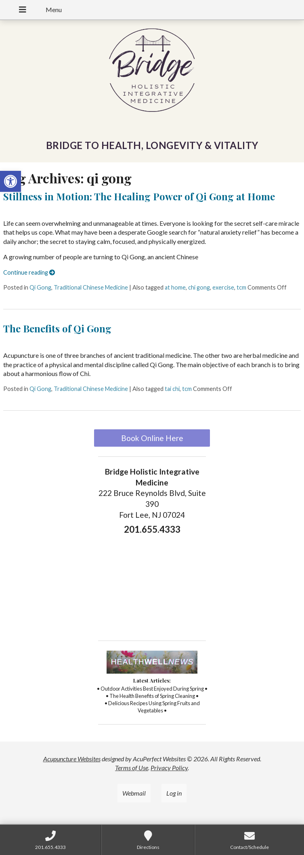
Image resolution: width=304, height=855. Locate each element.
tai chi (172, 388)
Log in (174, 793)
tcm (241, 287)
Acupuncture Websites (72, 759)
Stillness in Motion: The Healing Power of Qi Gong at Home (139, 196)
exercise (223, 287)
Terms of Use (131, 767)
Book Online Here (152, 438)
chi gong (199, 287)
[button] (10, 181)
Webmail (134, 793)
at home (175, 287)
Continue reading (29, 272)
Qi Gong (40, 287)
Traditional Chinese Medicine (91, 287)
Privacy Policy (169, 767)
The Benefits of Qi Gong (57, 328)
